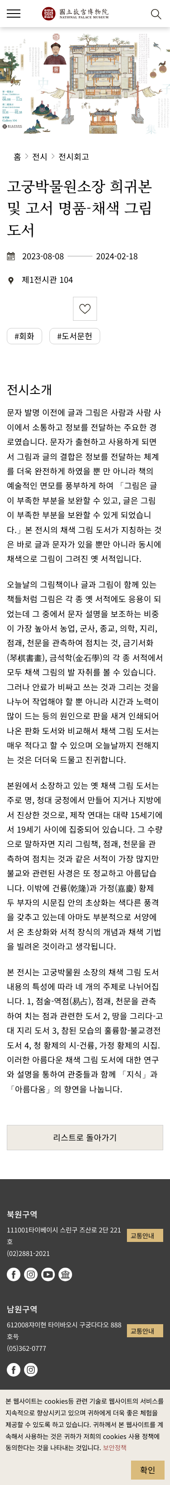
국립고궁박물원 (75, 13)
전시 (40, 156)
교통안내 (142, 1235)
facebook (13, 1274)
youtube (48, 1274)
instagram (31, 1274)
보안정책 (114, 1447)
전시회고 (73, 156)
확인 (147, 1470)
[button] (13, 13)
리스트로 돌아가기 (85, 1137)
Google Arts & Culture (65, 1274)
